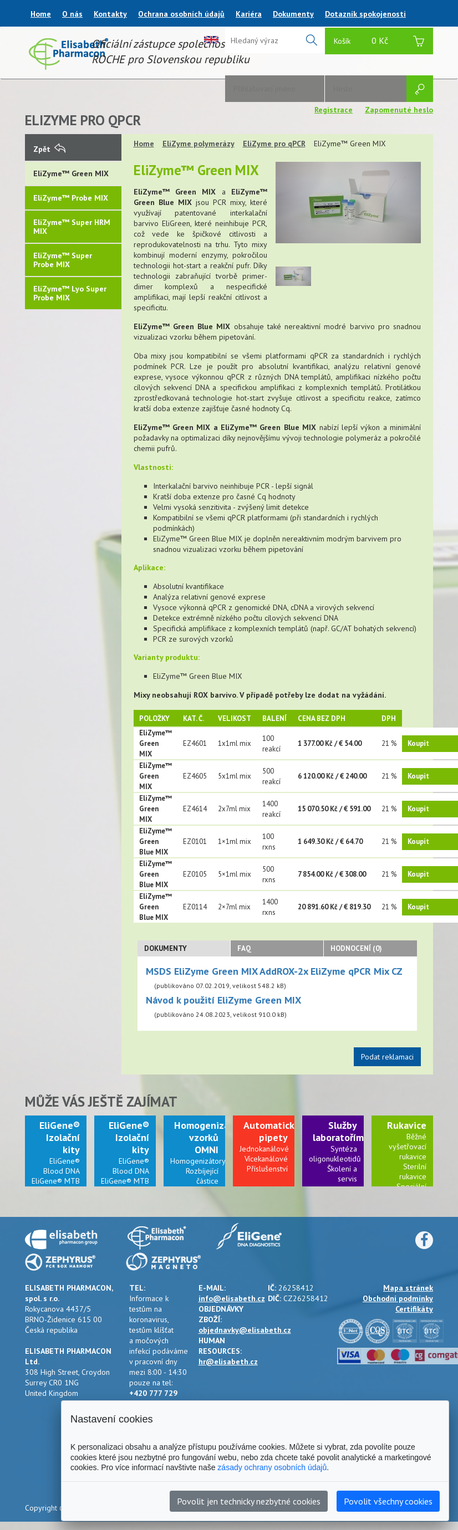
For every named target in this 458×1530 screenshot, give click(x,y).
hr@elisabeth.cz (228, 1362)
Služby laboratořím (338, 1131)
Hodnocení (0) (356, 948)
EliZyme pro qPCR (274, 144)
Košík (379, 42)
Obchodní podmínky (398, 1298)
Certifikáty (414, 1309)
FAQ (244, 948)
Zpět (49, 149)
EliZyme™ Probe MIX (70, 198)
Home (40, 14)
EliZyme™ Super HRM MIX (71, 226)
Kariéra (249, 14)
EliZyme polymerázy (198, 144)
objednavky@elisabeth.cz (245, 1330)
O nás (72, 14)
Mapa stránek (408, 1288)
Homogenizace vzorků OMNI (206, 1137)
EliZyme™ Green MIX (71, 173)
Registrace (333, 110)
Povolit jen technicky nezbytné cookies (248, 1501)
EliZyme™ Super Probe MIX (62, 259)
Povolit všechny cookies (388, 1501)
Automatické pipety (271, 1131)
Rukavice (406, 1125)
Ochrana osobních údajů (181, 14)
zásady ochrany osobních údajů (272, 1467)
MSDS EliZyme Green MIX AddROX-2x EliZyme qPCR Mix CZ (274, 971)
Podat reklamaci (387, 1057)
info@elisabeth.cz (232, 1298)
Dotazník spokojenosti (365, 14)
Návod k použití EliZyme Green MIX (223, 1000)
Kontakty (110, 14)
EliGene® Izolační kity (59, 1137)
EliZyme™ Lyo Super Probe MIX (69, 293)
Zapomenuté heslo (399, 110)
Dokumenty (293, 14)
